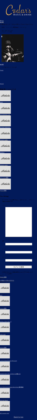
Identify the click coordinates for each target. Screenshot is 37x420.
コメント (4, 205)
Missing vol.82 (4, 140)
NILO (1, 102)
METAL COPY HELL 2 (5, 321)
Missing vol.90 (3, 165)
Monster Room (4, 400)
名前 (3, 241)
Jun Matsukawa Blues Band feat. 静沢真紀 (11, 387)
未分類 (2, 64)
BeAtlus (2, 152)
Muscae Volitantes (5, 127)
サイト (4, 257)
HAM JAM (3, 334)
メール (4, 249)
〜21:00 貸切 (3, 190)
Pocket (2, 83)
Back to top (18, 417)
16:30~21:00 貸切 (4, 177)
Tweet (1, 70)
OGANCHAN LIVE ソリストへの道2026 (10, 374)
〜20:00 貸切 (3, 277)
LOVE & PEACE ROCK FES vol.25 (8, 360)
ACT (1, 295)
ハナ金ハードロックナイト (7, 280)
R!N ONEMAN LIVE (5, 114)
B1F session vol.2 (4, 413)
